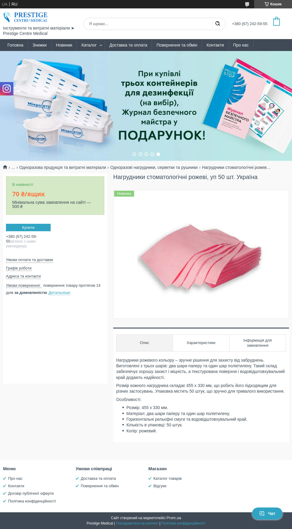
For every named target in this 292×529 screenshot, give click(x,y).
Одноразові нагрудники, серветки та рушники (154, 167)
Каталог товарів (167, 478)
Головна (15, 45)
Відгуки (159, 486)
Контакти (215, 45)
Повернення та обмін (176, 45)
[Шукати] (217, 24)
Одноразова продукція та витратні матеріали (62, 167)
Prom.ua (174, 518)
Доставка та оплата (128, 45)
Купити (28, 227)
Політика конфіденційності (32, 501)
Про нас (241, 45)
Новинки (64, 45)
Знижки (39, 45)
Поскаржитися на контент (137, 523)
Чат (267, 513)
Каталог (89, 45)
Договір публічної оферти (31, 493)
